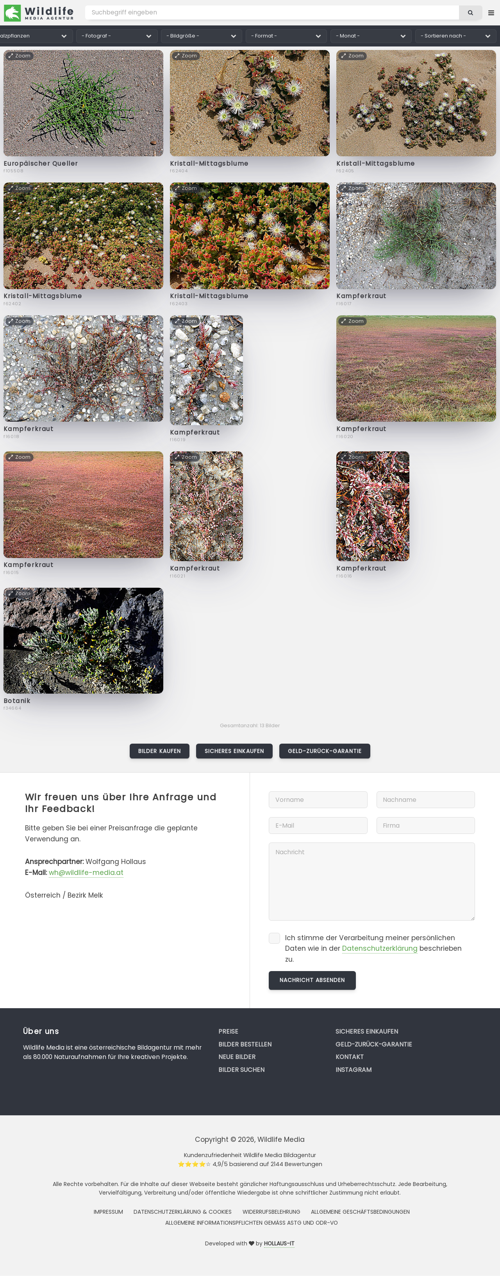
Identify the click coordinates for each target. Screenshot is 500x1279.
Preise (228, 1031)
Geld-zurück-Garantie (325, 751)
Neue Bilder (236, 1057)
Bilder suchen (241, 1070)
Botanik (17, 701)
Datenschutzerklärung (380, 948)
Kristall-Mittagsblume (209, 163)
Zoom (20, 55)
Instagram (353, 1070)
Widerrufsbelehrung (271, 1212)
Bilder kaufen (159, 751)
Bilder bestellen (244, 1044)
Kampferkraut (361, 296)
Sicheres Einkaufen (234, 751)
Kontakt (350, 1057)
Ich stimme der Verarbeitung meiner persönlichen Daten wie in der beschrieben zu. (373, 948)
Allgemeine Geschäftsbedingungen (360, 1212)
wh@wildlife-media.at (86, 872)
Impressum (108, 1212)
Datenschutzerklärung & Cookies (183, 1212)
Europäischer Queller (41, 163)
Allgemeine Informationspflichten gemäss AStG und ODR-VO (251, 1223)
